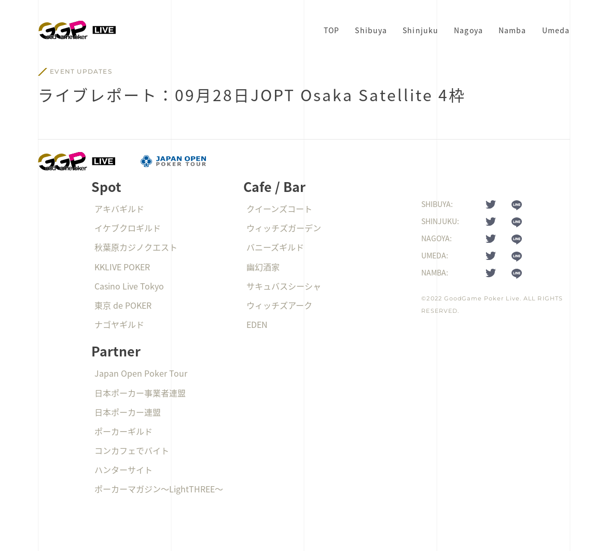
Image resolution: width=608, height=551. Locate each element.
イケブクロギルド (127, 228)
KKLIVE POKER (122, 266)
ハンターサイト (123, 469)
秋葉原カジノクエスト (135, 247)
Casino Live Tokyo (129, 286)
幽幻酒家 (263, 266)
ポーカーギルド (123, 431)
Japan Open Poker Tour (140, 373)
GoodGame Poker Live (482, 298)
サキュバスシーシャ (283, 286)
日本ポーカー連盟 (127, 412)
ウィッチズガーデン (283, 228)
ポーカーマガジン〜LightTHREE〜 (158, 489)
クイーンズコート (279, 208)
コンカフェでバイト (131, 450)
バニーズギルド (275, 247)
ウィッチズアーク (279, 305)
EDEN (257, 324)
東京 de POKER (122, 305)
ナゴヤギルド (119, 324)
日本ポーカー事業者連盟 (140, 393)
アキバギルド (119, 208)
